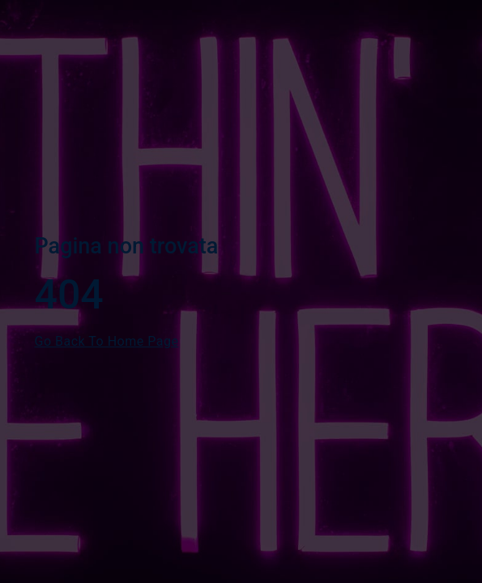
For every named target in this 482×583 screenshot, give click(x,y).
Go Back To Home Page (107, 341)
